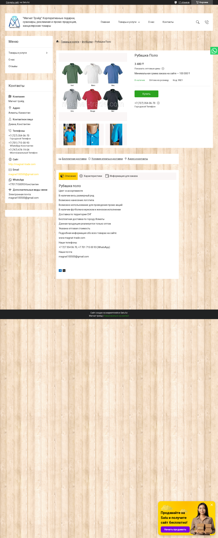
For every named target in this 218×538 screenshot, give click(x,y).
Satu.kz (124, 313)
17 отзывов (184, 2)
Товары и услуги (127, 22)
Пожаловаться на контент (116, 316)
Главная (105, 22)
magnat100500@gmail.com (24, 174)
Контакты (168, 22)
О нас (151, 22)
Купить (147, 94)
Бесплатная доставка (74, 158)
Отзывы (13, 66)
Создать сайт (12, 2)
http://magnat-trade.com (22, 164)
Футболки (87, 41)
